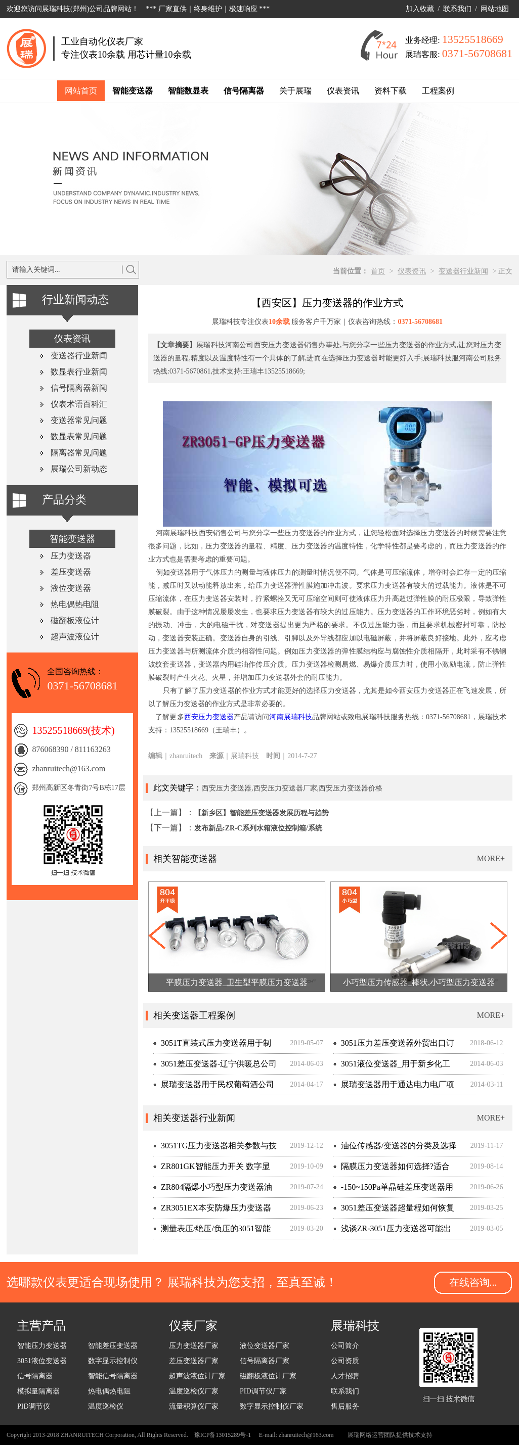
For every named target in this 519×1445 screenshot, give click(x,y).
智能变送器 (132, 90)
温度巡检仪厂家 (194, 1391)
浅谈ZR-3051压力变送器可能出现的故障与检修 (392, 1231)
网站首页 (81, 90)
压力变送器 (71, 555)
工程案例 (438, 90)
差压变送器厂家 (194, 1361)
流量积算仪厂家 (194, 1406)
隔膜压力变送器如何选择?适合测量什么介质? (391, 1169)
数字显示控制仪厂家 (272, 1406)
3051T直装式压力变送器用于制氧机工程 (212, 1046)
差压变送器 (71, 572)
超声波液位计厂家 (197, 1376)
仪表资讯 (343, 90)
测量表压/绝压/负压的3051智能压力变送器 (212, 1231)
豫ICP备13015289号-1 (222, 1434)
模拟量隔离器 (38, 1391)
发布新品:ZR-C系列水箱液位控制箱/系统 (258, 828)
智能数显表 (188, 90)
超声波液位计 (75, 636)
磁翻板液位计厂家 (268, 1376)
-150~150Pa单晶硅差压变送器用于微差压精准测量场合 (393, 1190)
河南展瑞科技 (290, 717)
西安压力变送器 (209, 717)
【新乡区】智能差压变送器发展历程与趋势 (261, 813)
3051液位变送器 (42, 1361)
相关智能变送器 (185, 859)
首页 (378, 271)
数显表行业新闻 (79, 371)
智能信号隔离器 (113, 1376)
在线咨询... (473, 1282)
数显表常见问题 (79, 436)
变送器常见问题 (79, 420)
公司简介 (345, 1345)
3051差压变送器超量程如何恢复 (397, 1207)
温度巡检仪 (105, 1406)
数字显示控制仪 (113, 1361)
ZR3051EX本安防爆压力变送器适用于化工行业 (212, 1210)
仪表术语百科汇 (79, 404)
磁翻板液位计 (75, 620)
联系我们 (457, 9)
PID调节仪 (33, 1406)
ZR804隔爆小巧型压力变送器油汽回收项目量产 (212, 1190)
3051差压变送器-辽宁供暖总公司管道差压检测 (215, 1066)
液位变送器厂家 (264, 1345)
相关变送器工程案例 (194, 1015)
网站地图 (495, 9)
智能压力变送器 (42, 1345)
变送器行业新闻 (463, 271)
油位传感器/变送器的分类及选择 (398, 1145)
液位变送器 (71, 588)
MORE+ (491, 858)
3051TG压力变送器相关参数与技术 (215, 1148)
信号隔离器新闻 (79, 388)
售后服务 (345, 1406)
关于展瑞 (295, 90)
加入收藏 (420, 9)
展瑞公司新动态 (79, 468)
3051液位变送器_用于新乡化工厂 (391, 1066)
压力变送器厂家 (194, 1345)
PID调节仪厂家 (263, 1391)
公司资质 (345, 1361)
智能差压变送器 (113, 1345)
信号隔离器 (244, 90)
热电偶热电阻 (75, 604)
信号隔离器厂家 (264, 1361)
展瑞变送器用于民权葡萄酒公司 (217, 1084)
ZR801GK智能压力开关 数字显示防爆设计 (211, 1169)
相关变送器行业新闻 (194, 1118)
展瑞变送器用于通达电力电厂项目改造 (393, 1087)
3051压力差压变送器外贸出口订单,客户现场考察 (393, 1046)
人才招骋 (345, 1376)
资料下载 (390, 90)
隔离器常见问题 (79, 452)
